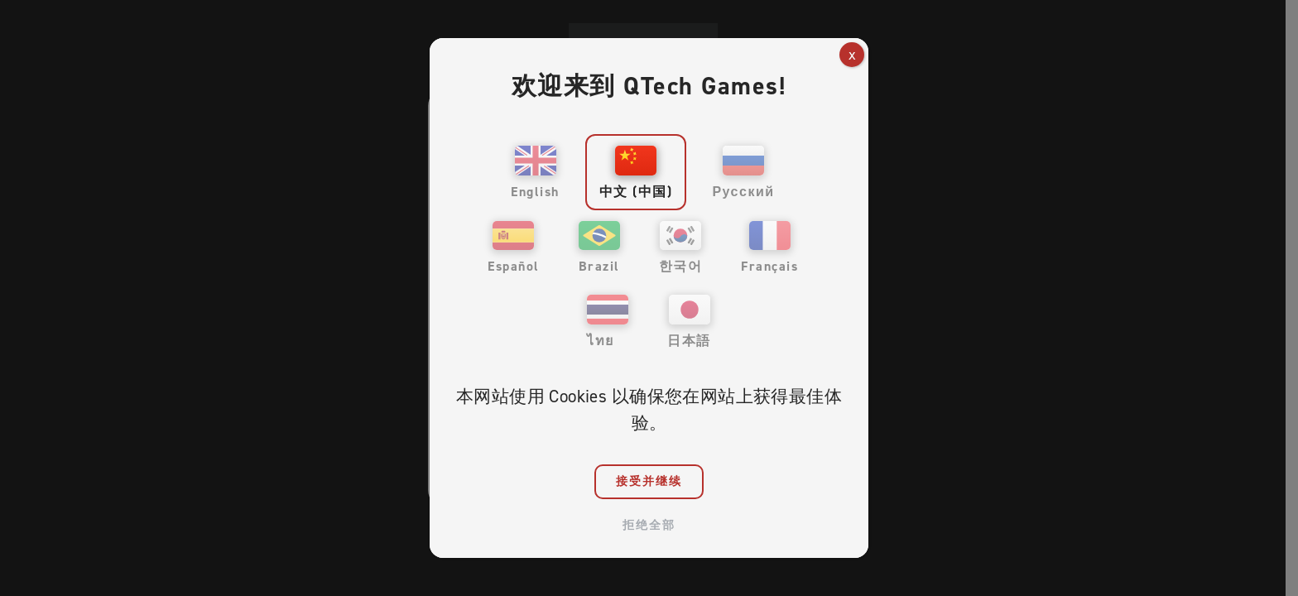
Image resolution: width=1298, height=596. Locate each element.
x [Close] (852, 55)
